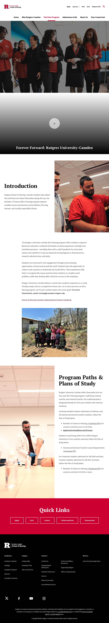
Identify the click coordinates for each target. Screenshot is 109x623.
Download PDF (94, 423)
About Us (84, 17)
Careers (44, 576)
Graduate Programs (10, 570)
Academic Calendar (10, 561)
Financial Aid (89, 520)
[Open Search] (104, 6)
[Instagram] (44, 598)
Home (16, 17)
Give (88, 7)
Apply (68, 7)
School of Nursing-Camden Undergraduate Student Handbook (46, 300)
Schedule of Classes (10, 578)
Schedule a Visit (27, 565)
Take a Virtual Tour (27, 570)
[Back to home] (15, 545)
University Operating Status (91, 561)
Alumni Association (47, 580)
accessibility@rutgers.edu (64, 612)
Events (47, 520)
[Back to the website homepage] (12, 6)
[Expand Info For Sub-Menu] (76, 6)
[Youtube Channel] (31, 598)
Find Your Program (51, 17)
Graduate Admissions (48, 572)
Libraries (7, 574)
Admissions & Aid (69, 17)
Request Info (96, 7)
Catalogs (7, 565)
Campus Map (26, 561)
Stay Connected (98, 17)
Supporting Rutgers (67, 567)
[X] (6, 598)
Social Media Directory (48, 585)
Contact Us (44, 561)
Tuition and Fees (67, 520)
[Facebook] (19, 598)
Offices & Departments (68, 572)
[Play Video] (54, 123)
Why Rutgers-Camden (31, 17)
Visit (83, 7)
